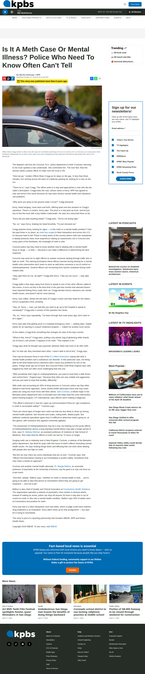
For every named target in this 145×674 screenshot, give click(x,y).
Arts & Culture (53, 23)
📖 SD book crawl (118, 52)
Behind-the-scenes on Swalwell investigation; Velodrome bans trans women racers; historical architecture (124, 270)
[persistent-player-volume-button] (12, 16)
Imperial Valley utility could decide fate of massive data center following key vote (125, 445)
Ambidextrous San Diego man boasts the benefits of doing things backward (54, 612)
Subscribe (126, 179)
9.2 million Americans (60, 356)
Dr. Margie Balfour (62, 466)
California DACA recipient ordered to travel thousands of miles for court (125, 432)
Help (128, 23)
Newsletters (50, 640)
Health (40, 606)
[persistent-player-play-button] (5, 16)
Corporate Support (115, 636)
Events (117, 23)
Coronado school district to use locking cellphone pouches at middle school (90, 612)
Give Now (135, 6)
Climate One (117, 16)
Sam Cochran (63, 392)
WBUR (54, 526)
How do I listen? (83, 652)
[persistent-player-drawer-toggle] (135, 16)
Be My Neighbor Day (119, 313)
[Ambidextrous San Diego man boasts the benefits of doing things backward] (54, 594)
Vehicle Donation (115, 656)
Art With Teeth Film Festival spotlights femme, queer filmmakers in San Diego (18, 612)
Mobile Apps (50, 652)
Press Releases (51, 656)
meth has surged (47, 232)
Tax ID (111, 652)
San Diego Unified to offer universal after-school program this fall (124, 420)
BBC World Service (24, 17)
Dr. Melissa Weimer (31, 432)
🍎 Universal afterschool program (122, 62)
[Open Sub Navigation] (19, 23)
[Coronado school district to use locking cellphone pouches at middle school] (90, 594)
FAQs (80, 648)
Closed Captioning (84, 640)
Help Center (82, 660)
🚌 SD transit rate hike (121, 57)
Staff (48, 664)
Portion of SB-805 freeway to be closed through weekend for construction (124, 612)
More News (9, 581)
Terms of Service (52, 668)
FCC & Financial (52, 648)
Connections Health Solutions (76, 489)
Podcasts (86, 23)
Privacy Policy (51, 660)
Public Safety (114, 606)
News (14, 23)
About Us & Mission (53, 636)
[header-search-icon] (125, 6)
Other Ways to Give (116, 648)
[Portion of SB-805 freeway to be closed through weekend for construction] (126, 594)
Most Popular (117, 365)
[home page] (17, 6)
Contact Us (81, 644)
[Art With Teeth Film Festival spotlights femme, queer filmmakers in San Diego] (19, 594)
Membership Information (117, 644)
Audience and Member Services (89, 636)
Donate (72, 570)
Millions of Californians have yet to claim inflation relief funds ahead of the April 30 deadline (125, 397)
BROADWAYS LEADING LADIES (124, 351)
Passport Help (83, 656)
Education (77, 606)
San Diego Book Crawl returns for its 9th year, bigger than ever (125, 408)
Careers (49, 644)
